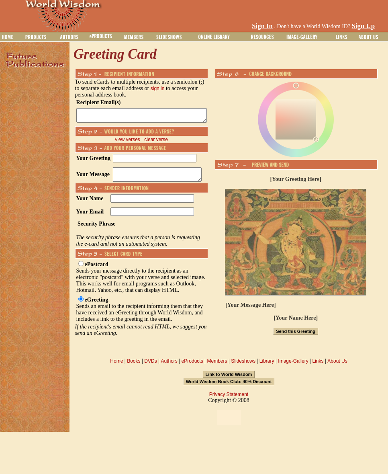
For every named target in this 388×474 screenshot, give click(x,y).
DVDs (150, 366)
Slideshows (243, 366)
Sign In (262, 26)
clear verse (160, 142)
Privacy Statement (228, 399)
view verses (132, 142)
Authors (169, 366)
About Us (337, 366)
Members (217, 366)
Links (318, 366)
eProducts (192, 366)
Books (133, 366)
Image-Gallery (293, 366)
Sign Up (363, 26)
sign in (148, 88)
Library (266, 366)
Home (116, 366)
